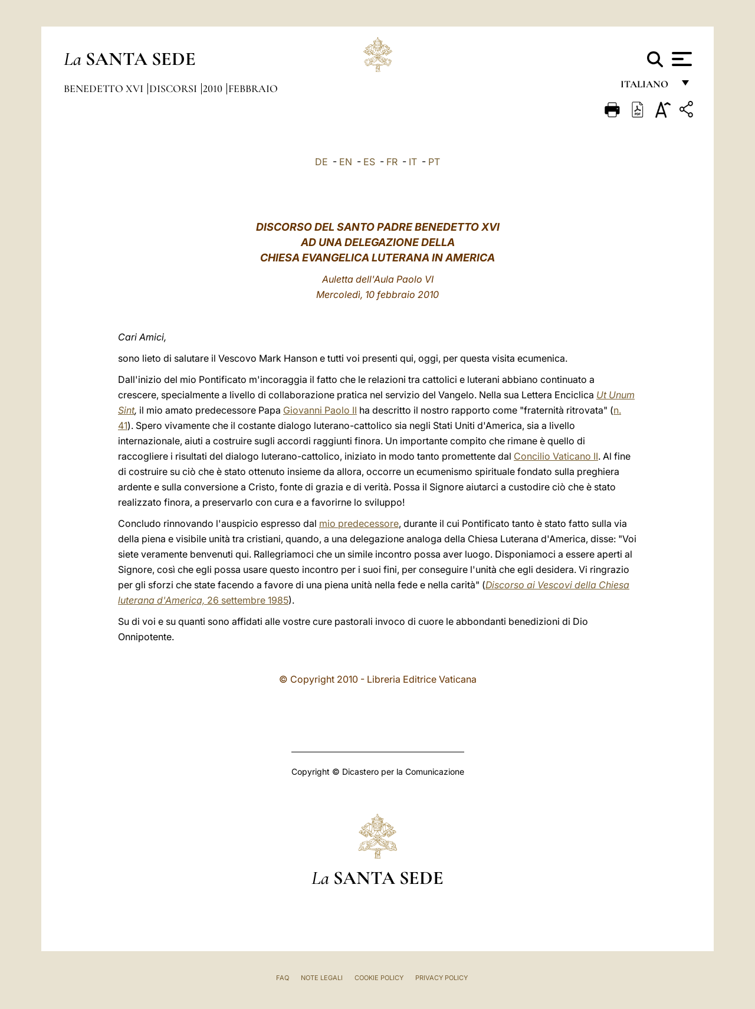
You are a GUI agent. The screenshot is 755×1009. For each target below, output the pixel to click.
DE (321, 162)
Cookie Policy (378, 978)
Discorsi (174, 88)
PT (434, 162)
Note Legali (322, 978)
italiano (646, 87)
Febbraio (253, 88)
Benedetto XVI (105, 88)
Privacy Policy (441, 978)
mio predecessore (359, 523)
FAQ (282, 978)
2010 (214, 88)
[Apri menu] (680, 59)
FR (392, 162)
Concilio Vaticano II (556, 456)
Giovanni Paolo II (320, 410)
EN (345, 162)
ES (369, 162)
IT (413, 162)
